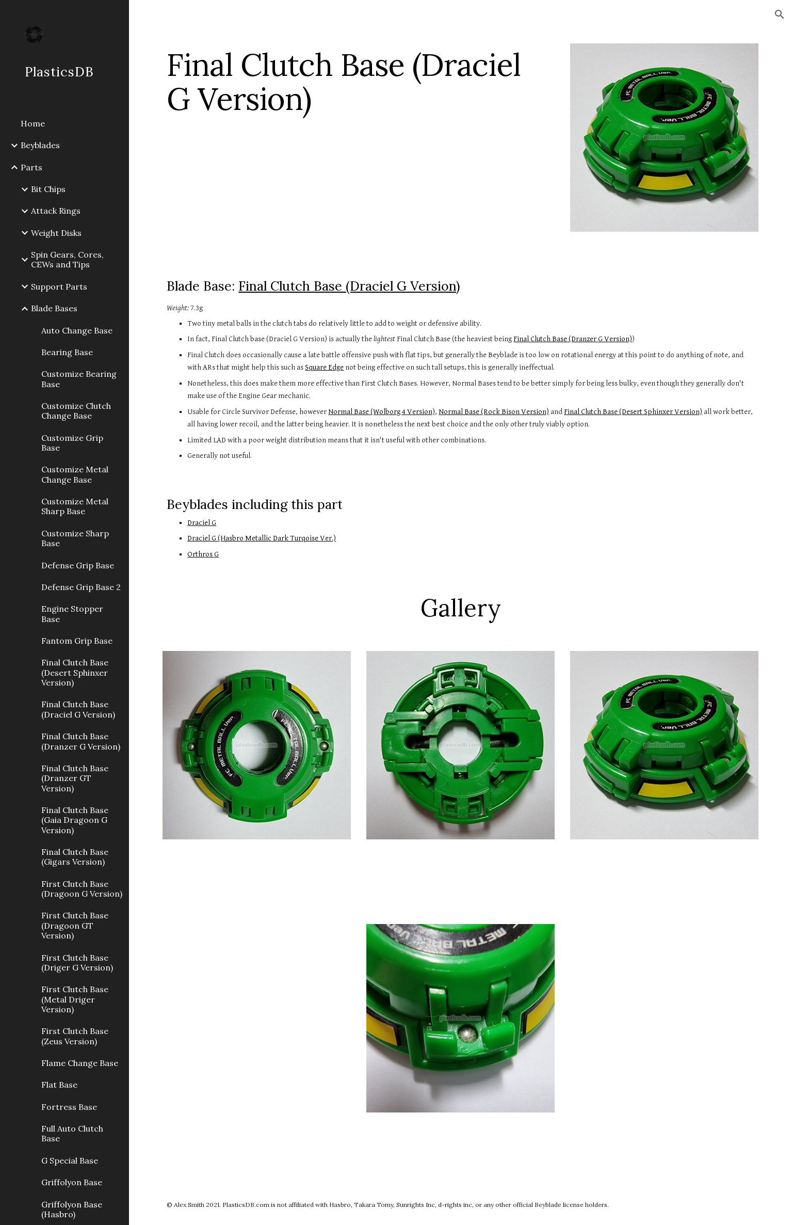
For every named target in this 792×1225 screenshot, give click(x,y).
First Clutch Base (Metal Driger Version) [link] (74, 999)
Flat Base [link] (59, 1084)
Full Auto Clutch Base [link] (72, 1133)
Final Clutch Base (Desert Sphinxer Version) (633, 411)
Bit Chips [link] (48, 189)
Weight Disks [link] (56, 233)
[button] (779, 14)
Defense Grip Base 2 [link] (81, 587)
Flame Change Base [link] (79, 1063)
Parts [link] (31, 167)
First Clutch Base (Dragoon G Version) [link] (81, 889)
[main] (359, 81)
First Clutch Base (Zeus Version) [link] (74, 1036)
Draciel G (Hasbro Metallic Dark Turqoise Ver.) (261, 538)
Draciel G (201, 522)
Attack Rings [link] (55, 210)
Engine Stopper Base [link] (72, 613)
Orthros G (203, 554)
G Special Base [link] (69, 1160)
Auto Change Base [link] (76, 330)
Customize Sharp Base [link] (75, 538)
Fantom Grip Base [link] (76, 640)
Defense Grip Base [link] (77, 565)
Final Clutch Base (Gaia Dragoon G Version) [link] (74, 820)
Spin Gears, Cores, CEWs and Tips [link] (67, 259)
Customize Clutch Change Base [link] (76, 411)
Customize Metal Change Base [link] (74, 474)
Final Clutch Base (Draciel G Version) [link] (78, 709)
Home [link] (33, 123)
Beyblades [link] (40, 145)
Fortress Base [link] (69, 1107)
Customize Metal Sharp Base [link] (74, 506)
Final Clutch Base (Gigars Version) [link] (74, 857)
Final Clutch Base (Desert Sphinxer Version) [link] (74, 672)
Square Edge (324, 367)
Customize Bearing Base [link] (79, 379)
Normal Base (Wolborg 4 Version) (381, 411)
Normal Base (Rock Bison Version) (494, 411)
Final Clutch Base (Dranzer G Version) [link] (80, 741)
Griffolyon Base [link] (71, 1182)
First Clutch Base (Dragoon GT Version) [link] (74, 925)
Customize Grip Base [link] (72, 443)
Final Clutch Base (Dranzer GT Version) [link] (74, 778)
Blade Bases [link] (54, 308)
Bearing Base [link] (67, 352)
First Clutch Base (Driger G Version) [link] (77, 962)
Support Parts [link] (59, 286)
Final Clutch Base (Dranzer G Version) (572, 339)
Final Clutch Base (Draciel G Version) (349, 286)
